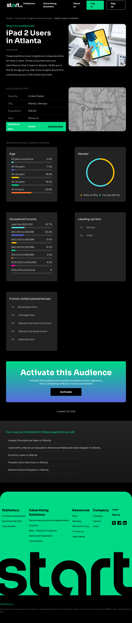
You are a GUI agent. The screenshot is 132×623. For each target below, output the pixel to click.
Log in (93, 5)
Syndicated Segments (40, 536)
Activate (66, 392)
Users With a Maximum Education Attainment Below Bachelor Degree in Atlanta (54, 447)
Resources (79, 510)
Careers (97, 521)
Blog (74, 516)
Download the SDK (12, 521)
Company (99, 510)
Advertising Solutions (49, 5)
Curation (33, 525)
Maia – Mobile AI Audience (43, 530)
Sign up (113, 5)
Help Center (78, 536)
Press (96, 526)
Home (9, 18)
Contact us (78, 531)
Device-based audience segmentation (49, 520)
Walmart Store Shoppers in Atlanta (28, 469)
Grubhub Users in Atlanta (22, 455)
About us (76, 5)
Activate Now (55, 126)
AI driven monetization (14, 516)
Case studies (9, 526)
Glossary (76, 521)
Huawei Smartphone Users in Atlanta (29, 440)
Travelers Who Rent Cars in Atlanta (28, 462)
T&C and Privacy (80, 526)
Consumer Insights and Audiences (33, 18)
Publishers (29, 3)
